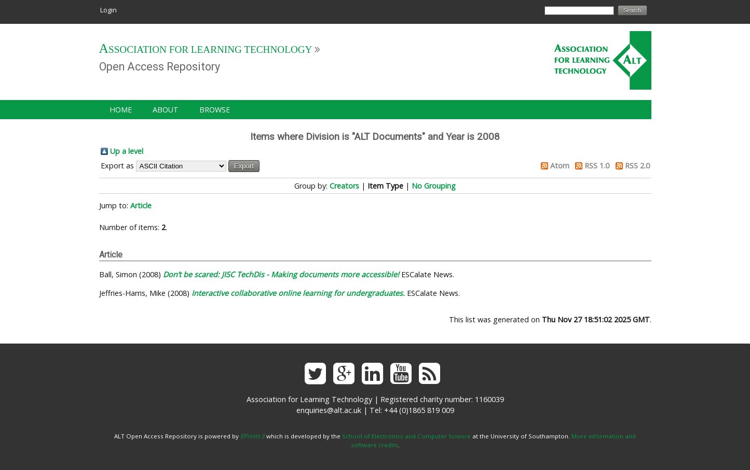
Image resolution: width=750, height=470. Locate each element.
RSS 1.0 (596, 165)
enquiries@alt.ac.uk (328, 410)
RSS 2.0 (637, 165)
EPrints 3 (252, 436)
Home (121, 110)
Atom (559, 165)
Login (108, 10)
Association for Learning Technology (205, 49)
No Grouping (434, 186)
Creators (344, 186)
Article (141, 205)
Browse (214, 110)
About (166, 110)
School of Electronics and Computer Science (406, 436)
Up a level (126, 151)
